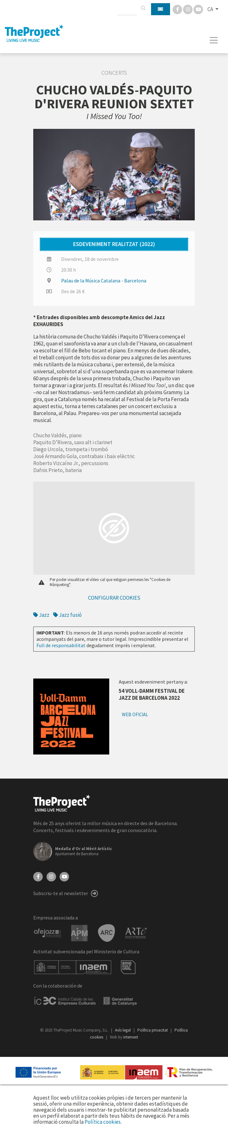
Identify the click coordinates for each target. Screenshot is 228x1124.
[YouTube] (64, 876)
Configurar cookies (114, 597)
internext (130, 1037)
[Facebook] (178, 8)
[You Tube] (198, 8)
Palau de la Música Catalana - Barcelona (103, 280)
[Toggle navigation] (214, 40)
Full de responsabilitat (61, 645)
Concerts (114, 72)
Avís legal (123, 1030)
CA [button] (210, 9)
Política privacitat (153, 1030)
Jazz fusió (67, 614)
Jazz (41, 614)
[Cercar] (143, 8)
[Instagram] (188, 8)
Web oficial (135, 714)
